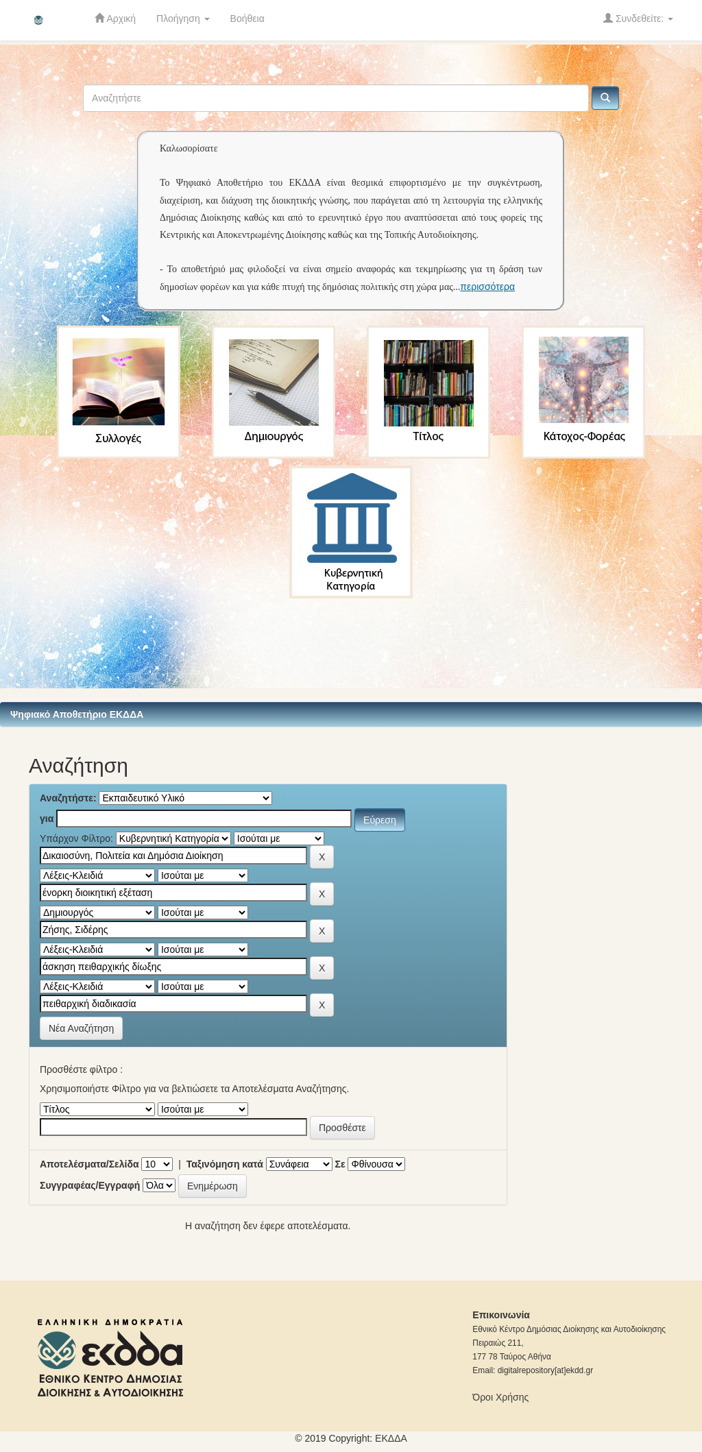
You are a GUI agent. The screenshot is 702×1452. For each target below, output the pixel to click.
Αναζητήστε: (68, 797)
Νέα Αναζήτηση (81, 1028)
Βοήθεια (247, 18)
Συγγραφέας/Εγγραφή (90, 1185)
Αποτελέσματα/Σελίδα (89, 1164)
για (46, 818)
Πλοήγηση (183, 18)
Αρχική (115, 18)
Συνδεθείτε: (638, 18)
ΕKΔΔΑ (391, 1438)
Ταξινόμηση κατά (224, 1164)
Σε (340, 1164)
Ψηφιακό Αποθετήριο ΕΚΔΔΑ (76, 714)
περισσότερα (487, 286)
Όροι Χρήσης (500, 1397)
